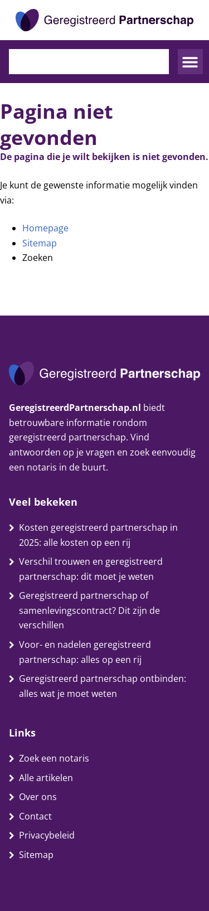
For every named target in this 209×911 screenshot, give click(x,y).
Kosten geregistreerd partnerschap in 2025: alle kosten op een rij (98, 535)
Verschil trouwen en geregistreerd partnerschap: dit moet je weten (91, 569)
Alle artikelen (46, 778)
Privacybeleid (47, 835)
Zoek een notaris (54, 758)
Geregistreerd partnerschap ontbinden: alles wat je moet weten (102, 686)
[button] (190, 61)
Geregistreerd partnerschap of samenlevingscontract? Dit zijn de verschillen (89, 610)
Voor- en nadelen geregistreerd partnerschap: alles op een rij (85, 652)
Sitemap (39, 243)
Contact (35, 816)
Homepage (45, 228)
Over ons (38, 797)
